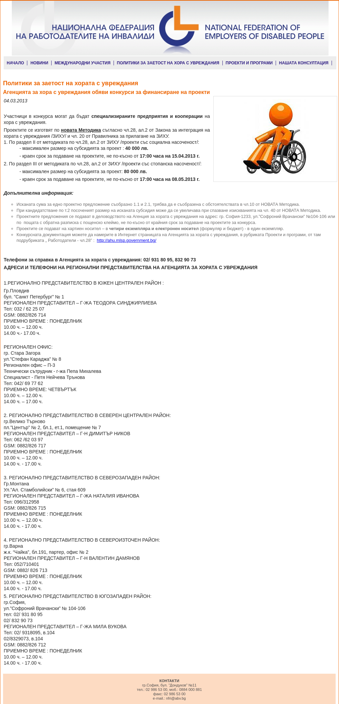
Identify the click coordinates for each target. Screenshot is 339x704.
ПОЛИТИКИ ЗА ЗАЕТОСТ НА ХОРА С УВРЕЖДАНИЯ (168, 63)
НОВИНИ (39, 63)
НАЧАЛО (15, 63)
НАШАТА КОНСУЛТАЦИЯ (304, 63)
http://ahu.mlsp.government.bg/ (126, 240)
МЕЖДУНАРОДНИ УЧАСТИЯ (83, 63)
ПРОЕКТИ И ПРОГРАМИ (249, 63)
